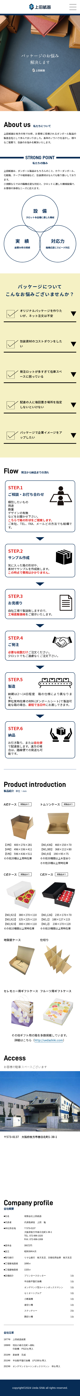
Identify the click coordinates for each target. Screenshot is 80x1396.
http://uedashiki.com (49, 1040)
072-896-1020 (36, 1235)
